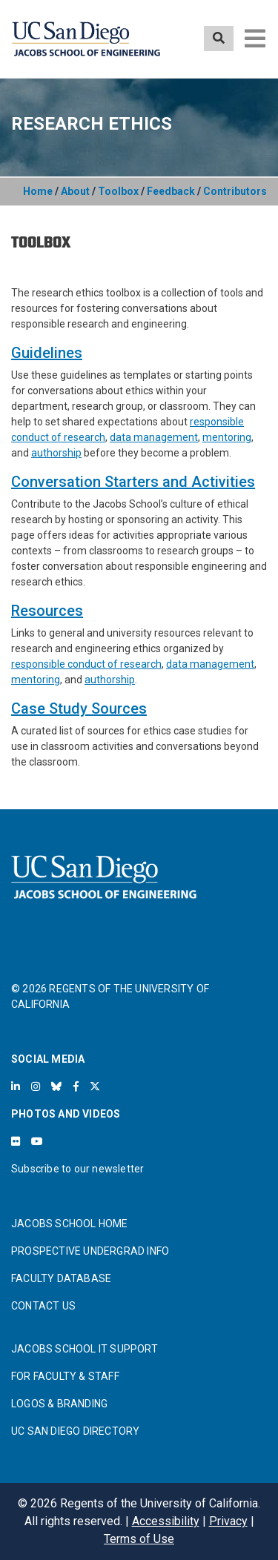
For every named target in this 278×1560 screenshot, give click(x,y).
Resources (47, 611)
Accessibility (165, 1521)
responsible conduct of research (86, 664)
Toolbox (118, 191)
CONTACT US (43, 1306)
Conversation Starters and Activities (133, 482)
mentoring (226, 437)
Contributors (235, 191)
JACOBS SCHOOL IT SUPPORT (84, 1349)
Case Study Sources (79, 708)
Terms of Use (139, 1539)
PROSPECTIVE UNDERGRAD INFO (90, 1251)
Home (38, 191)
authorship (56, 453)
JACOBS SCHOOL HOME (69, 1223)
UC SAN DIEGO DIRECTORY (75, 1431)
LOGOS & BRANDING (59, 1404)
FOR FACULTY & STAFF (65, 1376)
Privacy (228, 1521)
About (75, 191)
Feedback (171, 191)
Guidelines (46, 353)
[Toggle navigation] (255, 38)
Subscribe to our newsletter (77, 1169)
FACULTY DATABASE (61, 1278)
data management (154, 437)
